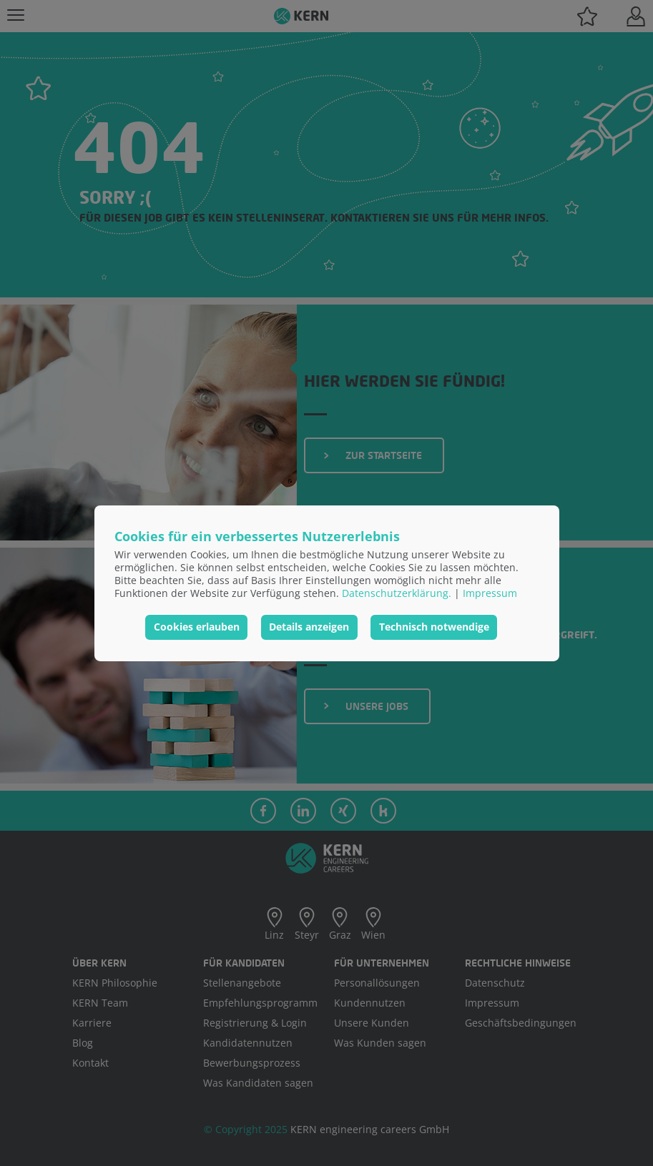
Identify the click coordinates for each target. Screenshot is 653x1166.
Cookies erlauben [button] (197, 626)
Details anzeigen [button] (309, 626)
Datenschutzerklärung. (396, 593)
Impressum (490, 593)
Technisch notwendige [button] (434, 626)
